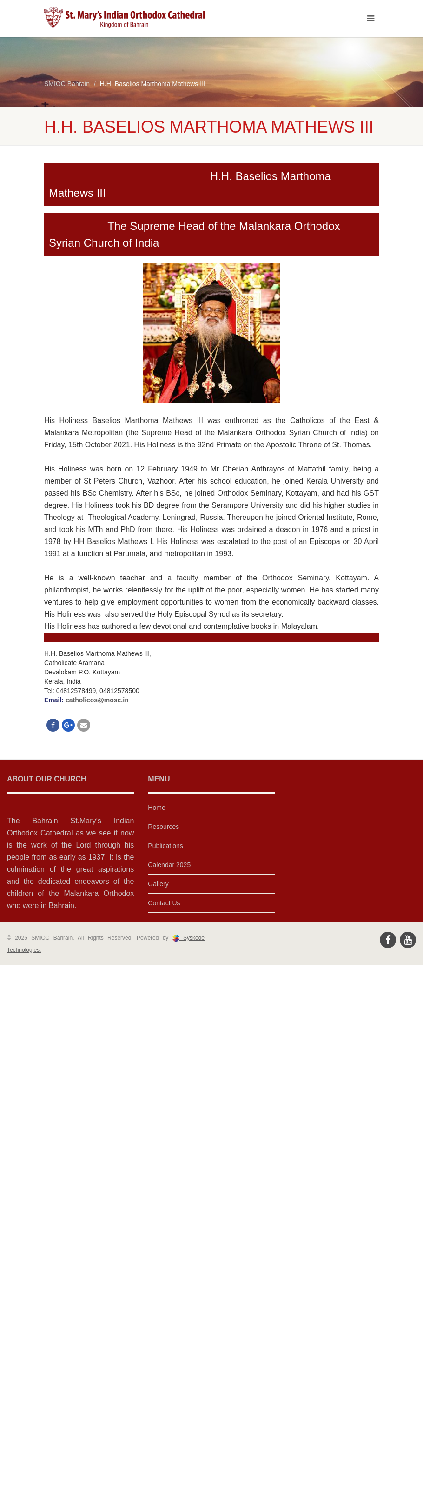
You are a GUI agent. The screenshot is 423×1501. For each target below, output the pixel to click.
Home (156, 807)
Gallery (158, 884)
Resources (163, 826)
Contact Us (164, 903)
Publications (165, 845)
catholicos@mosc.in (97, 700)
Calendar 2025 (169, 864)
